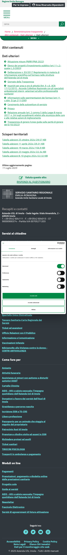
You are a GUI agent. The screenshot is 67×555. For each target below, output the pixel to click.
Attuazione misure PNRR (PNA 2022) (26, 61)
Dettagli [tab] (33, 248)
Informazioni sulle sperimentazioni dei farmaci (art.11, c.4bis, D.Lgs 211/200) (32, 99)
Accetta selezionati (33, 302)
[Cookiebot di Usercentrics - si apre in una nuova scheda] (53, 243)
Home (8, 32)
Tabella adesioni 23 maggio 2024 (24, 152)
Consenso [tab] (12, 248)
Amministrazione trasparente (28, 32)
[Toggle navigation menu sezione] (33, 38)
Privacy (11, 108)
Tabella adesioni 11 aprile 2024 (23, 144)
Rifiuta (33, 309)
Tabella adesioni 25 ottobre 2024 (24, 140)
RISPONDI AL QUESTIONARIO (33, 182)
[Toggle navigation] (7, 14)
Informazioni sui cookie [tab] (55, 248)
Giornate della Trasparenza (21, 81)
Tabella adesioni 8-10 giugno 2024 (25, 156)
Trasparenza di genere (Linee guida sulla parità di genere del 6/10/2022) (33, 123)
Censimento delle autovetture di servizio (27, 104)
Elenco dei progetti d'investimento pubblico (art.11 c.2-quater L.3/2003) (32, 67)
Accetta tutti (33, 295)
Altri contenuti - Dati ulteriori (19, 35)
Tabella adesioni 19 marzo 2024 (23, 148)
